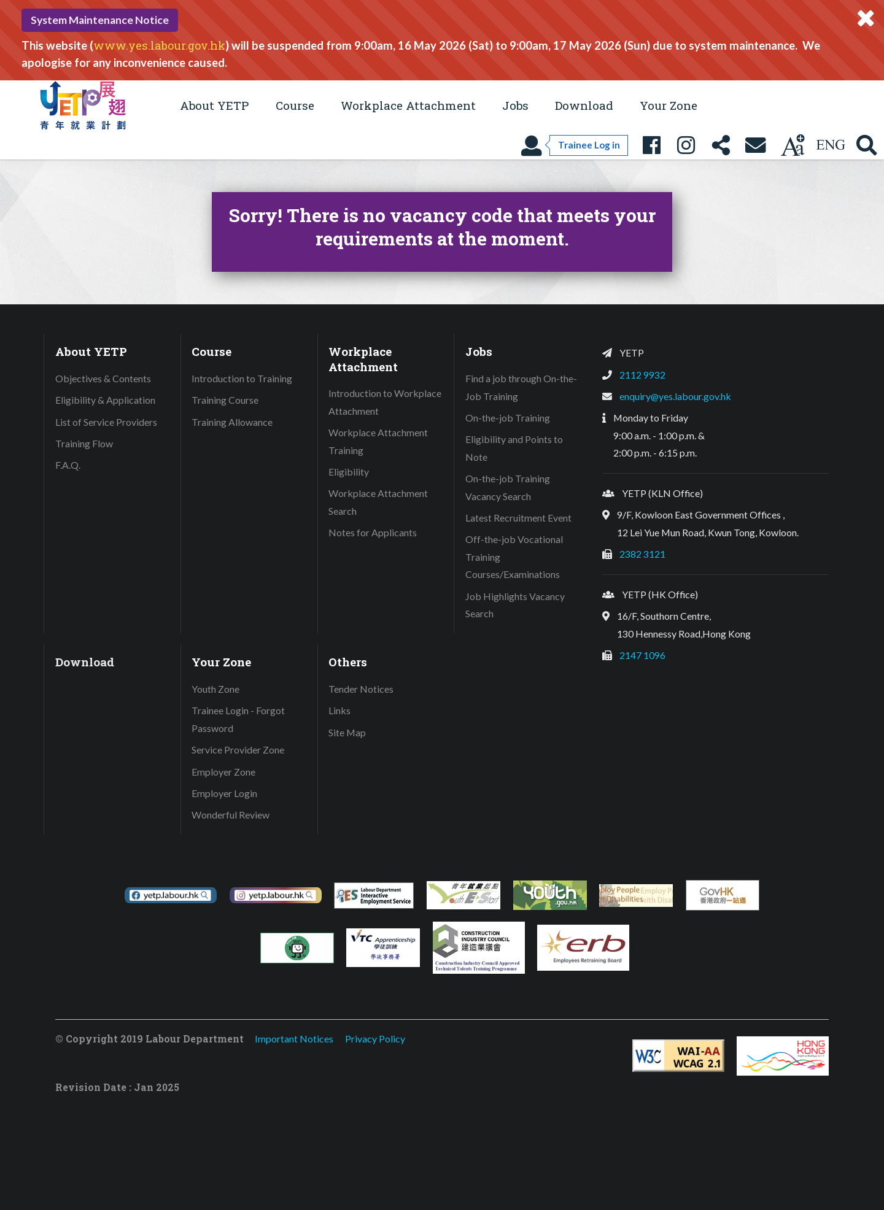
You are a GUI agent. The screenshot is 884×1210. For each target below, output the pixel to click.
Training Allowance (232, 422)
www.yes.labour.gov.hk (159, 45)
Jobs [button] (515, 105)
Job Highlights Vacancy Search (515, 605)
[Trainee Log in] (574, 145)
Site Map (347, 732)
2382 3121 (642, 554)
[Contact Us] (756, 145)
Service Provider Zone (238, 749)
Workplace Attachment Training (378, 441)
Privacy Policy (375, 1038)
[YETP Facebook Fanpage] (651, 145)
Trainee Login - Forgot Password (238, 719)
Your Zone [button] (668, 105)
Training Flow (84, 443)
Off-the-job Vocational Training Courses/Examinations (514, 556)
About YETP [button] (214, 105)
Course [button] (295, 105)
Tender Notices (361, 689)
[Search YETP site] (867, 145)
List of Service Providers (106, 422)
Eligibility (348, 471)
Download (584, 105)
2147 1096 (642, 655)
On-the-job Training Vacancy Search (507, 487)
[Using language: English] (830, 145)
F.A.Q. (67, 465)
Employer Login (224, 793)
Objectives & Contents (103, 378)
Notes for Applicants (372, 532)
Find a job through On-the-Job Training (521, 387)
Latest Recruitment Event (518, 517)
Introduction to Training (242, 378)
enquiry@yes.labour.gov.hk (675, 396)
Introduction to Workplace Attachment (384, 402)
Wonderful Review (230, 814)
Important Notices (294, 1038)
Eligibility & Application (105, 400)
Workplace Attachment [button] (408, 105)
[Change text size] (792, 145)
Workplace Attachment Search (378, 502)
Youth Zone (215, 689)
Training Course (225, 400)
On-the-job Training (507, 417)
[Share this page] (721, 145)
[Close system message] (865, 18)
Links (339, 710)
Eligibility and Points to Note (514, 448)
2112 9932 (642, 374)
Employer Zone (223, 771)
